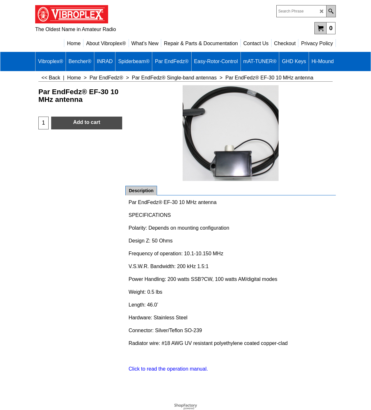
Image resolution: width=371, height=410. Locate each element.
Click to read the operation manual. (168, 369)
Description (141, 190)
